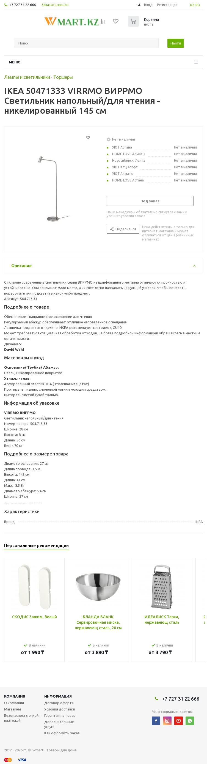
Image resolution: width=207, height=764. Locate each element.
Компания (14, 696)
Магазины (12, 709)
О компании (14, 703)
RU (197, 5)
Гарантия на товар (60, 715)
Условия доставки (59, 709)
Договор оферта (59, 703)
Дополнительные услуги (59, 724)
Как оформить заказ (62, 733)
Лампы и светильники (27, 77)
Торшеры (63, 77)
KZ (192, 5)
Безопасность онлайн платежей (22, 717)
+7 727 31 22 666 (22, 5)
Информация (58, 696)
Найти (175, 43)
